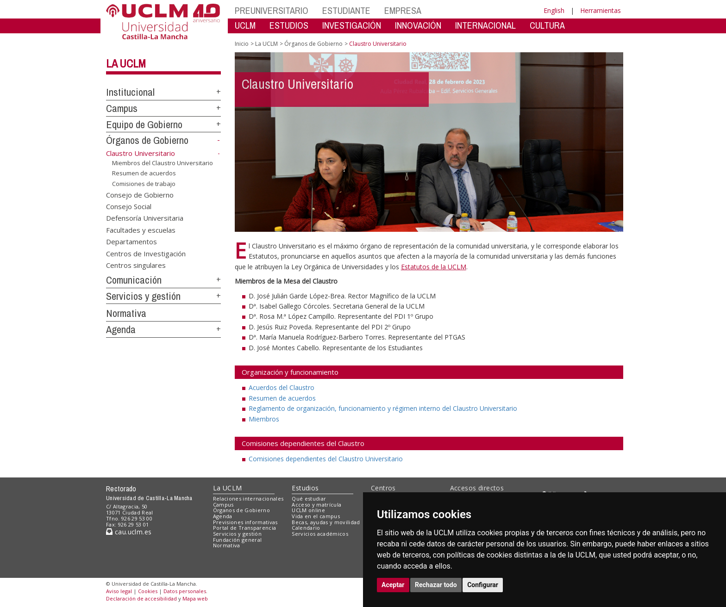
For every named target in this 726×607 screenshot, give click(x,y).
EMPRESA (402, 10)
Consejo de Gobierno (140, 194)
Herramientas (600, 10)
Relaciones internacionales (248, 498)
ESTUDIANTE (346, 10)
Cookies (147, 591)
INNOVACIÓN (418, 25)
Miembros (264, 419)
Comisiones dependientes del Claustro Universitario (326, 458)
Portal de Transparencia (244, 527)
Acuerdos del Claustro (281, 387)
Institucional (130, 92)
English (554, 10)
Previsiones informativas (245, 522)
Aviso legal (119, 591)
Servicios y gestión (143, 296)
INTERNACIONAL (485, 25)
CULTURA (547, 25)
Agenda (121, 329)
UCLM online (308, 510)
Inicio (242, 44)
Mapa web (195, 598)
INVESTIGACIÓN (351, 25)
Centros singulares (136, 265)
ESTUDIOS (288, 25)
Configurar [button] (482, 584)
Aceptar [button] (393, 584)
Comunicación (134, 280)
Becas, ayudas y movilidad (326, 522)
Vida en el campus (316, 516)
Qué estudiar (309, 498)
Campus (122, 108)
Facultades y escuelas (140, 229)
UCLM (245, 25)
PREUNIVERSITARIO (271, 10)
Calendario (306, 527)
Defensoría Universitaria (144, 218)
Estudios (305, 487)
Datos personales (184, 591)
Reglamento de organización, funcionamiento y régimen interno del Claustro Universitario (383, 408)
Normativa (126, 313)
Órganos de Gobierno (147, 140)
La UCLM (126, 63)
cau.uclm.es (128, 531)
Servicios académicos (320, 533)
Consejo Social (128, 206)
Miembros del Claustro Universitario (162, 162)
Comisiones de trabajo (143, 184)
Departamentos (131, 241)
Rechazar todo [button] (436, 584)
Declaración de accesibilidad (141, 598)
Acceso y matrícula (316, 504)
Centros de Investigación (146, 253)
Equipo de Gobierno (144, 124)
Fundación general (237, 539)
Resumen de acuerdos (144, 173)
